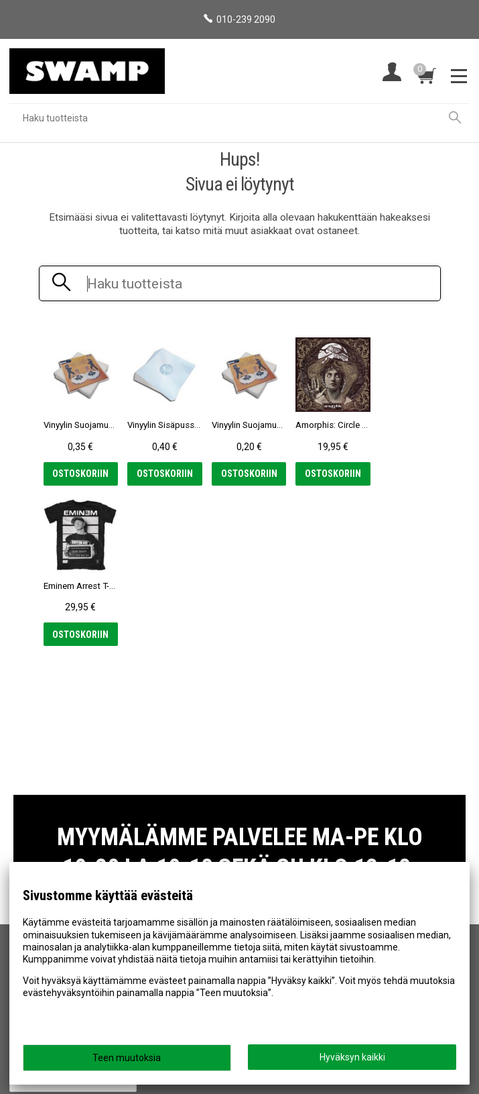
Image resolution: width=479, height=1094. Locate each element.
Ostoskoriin (79, 473)
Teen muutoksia (126, 1057)
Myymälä (34, 844)
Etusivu (30, 824)
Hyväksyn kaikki (352, 1057)
